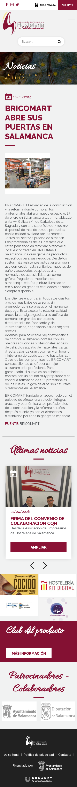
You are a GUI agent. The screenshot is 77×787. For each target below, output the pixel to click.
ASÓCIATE (67, 5)
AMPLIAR (39, 547)
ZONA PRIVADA (48, 5)
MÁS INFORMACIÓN (29, 653)
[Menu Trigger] (71, 22)
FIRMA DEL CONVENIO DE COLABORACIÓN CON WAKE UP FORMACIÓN (37, 521)
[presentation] (32, 564)
